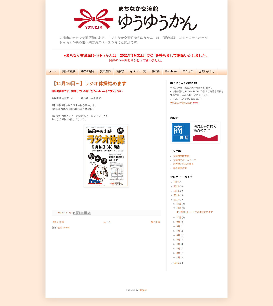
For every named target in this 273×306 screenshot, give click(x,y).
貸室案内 (105, 71)
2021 (177, 182)
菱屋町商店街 (180, 168)
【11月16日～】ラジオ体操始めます (89, 83)
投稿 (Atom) (63, 227)
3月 (179, 248)
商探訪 (120, 71)
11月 (179, 208)
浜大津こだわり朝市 (183, 164)
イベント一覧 (138, 71)
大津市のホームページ (184, 160)
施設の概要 (68, 71)
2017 (177, 199)
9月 (179, 222)
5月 (179, 239)
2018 (177, 195)
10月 (179, 217)
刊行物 (156, 71)
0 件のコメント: (65, 212)
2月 (179, 253)
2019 (177, 191)
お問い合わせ (207, 71)
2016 (177, 263)
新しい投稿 (58, 222)
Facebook (171, 71)
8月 (179, 226)
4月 (179, 244)
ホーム (52, 71)
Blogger (142, 290)
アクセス (188, 71)
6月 (179, 235)
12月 (179, 203)
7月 (179, 230)
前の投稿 (155, 222)
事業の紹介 (87, 71)
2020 (177, 186)
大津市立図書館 (181, 156)
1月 (179, 257)
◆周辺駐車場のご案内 (181, 102)
